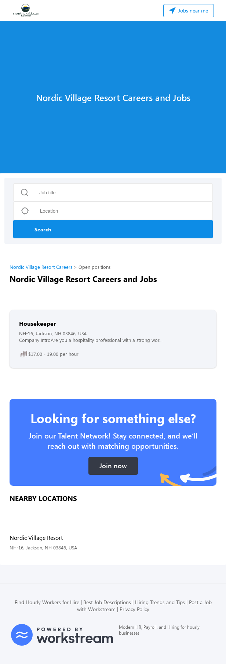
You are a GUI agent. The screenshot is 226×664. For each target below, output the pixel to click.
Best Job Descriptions (107, 602)
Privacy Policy (134, 609)
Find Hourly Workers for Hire (47, 602)
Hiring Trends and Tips (160, 602)
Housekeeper (37, 323)
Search (42, 229)
